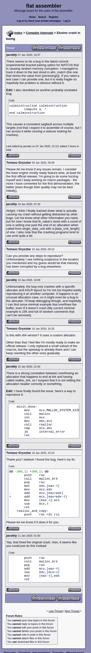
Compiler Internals (39, 33)
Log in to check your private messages (39, 21)
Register (53, 17)
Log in (67, 21)
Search (42, 17)
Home (32, 17)
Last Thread (56, 611)
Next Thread (72, 611)
